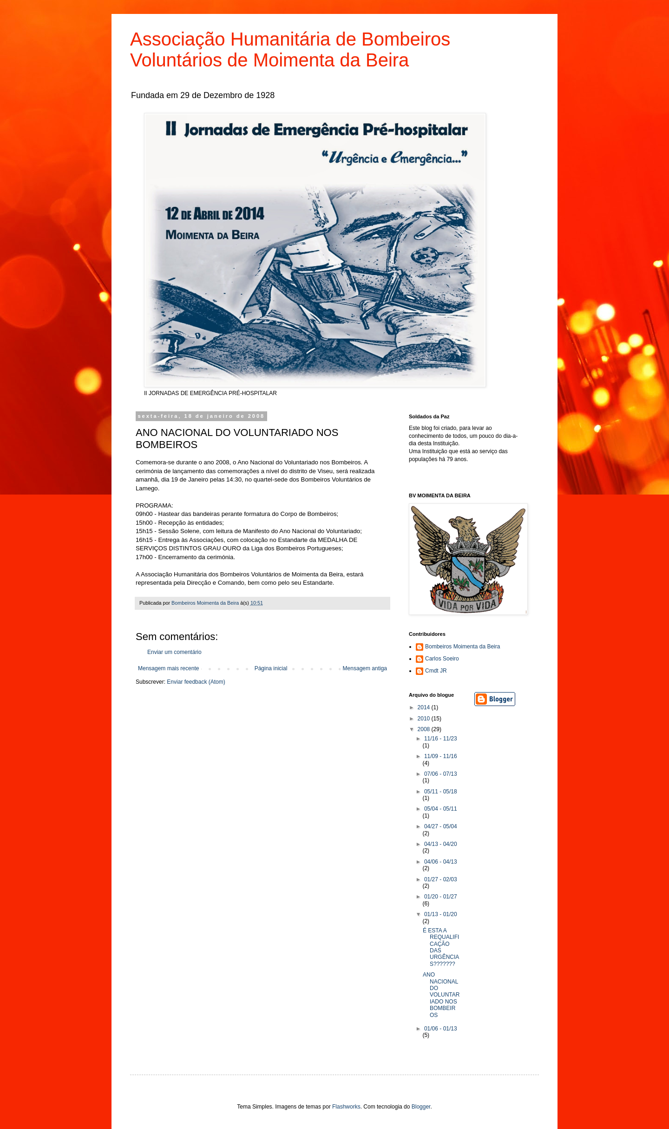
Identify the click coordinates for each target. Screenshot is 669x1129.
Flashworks (346, 1106)
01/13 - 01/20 (440, 914)
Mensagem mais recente (168, 668)
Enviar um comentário (174, 652)
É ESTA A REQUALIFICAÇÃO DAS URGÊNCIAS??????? (441, 947)
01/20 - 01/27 (440, 896)
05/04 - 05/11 (440, 808)
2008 (425, 729)
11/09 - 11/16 (440, 756)
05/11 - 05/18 (440, 791)
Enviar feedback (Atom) (196, 682)
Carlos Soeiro (442, 658)
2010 (425, 718)
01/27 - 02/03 (440, 879)
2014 (425, 707)
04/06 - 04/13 (440, 861)
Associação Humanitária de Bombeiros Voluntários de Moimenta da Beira (290, 49)
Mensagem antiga (365, 668)
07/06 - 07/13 (440, 774)
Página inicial (271, 668)
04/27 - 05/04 (440, 826)
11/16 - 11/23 (440, 738)
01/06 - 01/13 (440, 1028)
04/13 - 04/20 (440, 844)
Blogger (421, 1106)
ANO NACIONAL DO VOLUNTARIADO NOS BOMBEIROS (441, 994)
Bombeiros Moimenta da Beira (462, 646)
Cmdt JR (436, 670)
